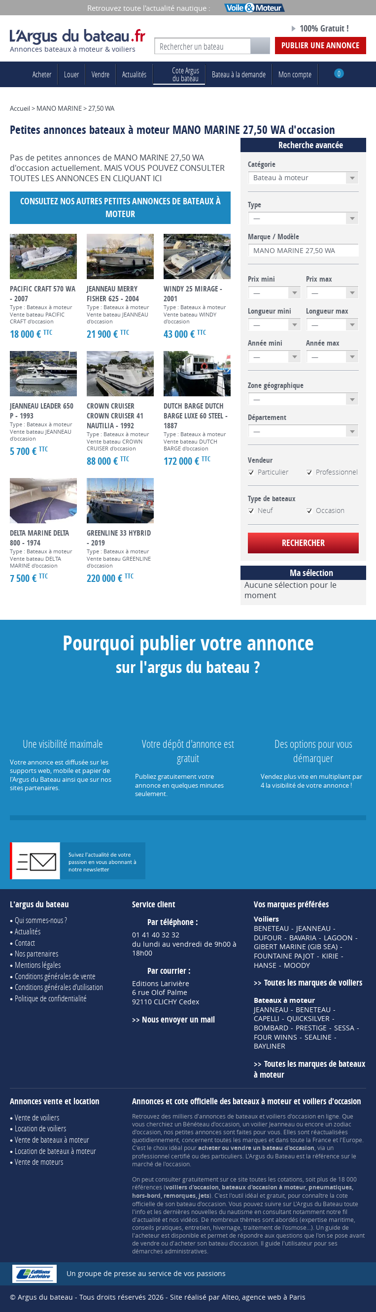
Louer (71, 74)
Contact (25, 942)
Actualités (134, 74)
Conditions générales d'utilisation (59, 986)
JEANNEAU (313, 928)
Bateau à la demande (239, 74)
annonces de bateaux (228, 1116)
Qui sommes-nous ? (41, 920)
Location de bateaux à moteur (55, 1150)
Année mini (265, 343)
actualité (149, 1219)
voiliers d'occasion (291, 1116)
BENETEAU (271, 928)
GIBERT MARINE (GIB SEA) (296, 946)
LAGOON (338, 937)
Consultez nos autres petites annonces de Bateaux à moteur (120, 207)
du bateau (179, 74)
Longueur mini (269, 311)
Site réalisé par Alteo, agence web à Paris (238, 1297)
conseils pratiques (157, 1227)
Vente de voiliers (37, 1117)
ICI (157, 178)
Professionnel (332, 472)
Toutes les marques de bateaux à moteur (309, 1069)
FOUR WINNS (275, 1037)
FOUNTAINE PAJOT (284, 956)
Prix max (319, 279)
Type (254, 205)
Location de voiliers (40, 1128)
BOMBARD (271, 1028)
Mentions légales (38, 964)
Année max (323, 343)
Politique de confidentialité (51, 998)
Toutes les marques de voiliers (313, 982)
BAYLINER (269, 1046)
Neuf (260, 510)
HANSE (265, 965)
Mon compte (294, 74)
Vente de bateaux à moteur (52, 1139)
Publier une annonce (320, 45)
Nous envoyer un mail (178, 1019)
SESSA (344, 1028)
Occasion (325, 510)
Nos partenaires (36, 953)
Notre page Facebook (265, 29)
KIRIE (330, 956)
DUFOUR (268, 937)
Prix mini (261, 279)
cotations (290, 1179)
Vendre (100, 74)
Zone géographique (276, 385)
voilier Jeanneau (273, 1124)
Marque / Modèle (273, 237)
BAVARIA (302, 937)
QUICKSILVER (308, 1018)
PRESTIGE (311, 1028)
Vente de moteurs (39, 1161)
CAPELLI (266, 1018)
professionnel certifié (161, 1156)
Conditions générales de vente (55, 976)
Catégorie (261, 164)
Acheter (42, 74)
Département (267, 417)
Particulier (268, 472)
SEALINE (318, 1037)
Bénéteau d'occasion (211, 1124)
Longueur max (327, 311)
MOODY (297, 965)
